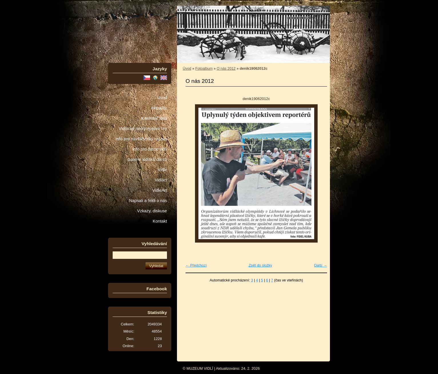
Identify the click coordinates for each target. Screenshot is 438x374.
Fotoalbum (203, 68)
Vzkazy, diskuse (152, 211)
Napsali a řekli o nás (148, 200)
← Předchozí (196, 265)
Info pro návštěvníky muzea (141, 139)
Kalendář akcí (154, 118)
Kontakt (160, 221)
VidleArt (159, 190)
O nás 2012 (226, 68)
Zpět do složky (260, 265)
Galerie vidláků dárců (147, 159)
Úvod (162, 97)
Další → (320, 265)
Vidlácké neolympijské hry (143, 128)
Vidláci (161, 180)
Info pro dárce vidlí (149, 149)
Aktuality (159, 108)
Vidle (162, 169)
